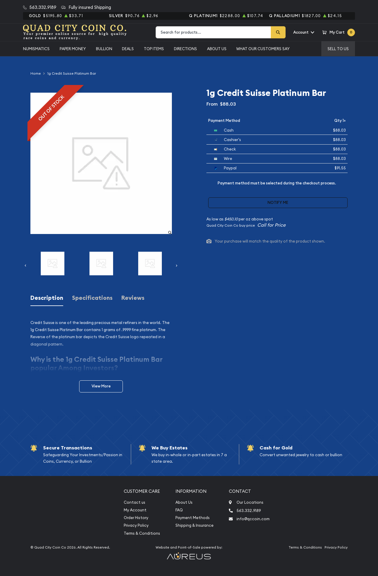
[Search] (278, 32)
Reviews (132, 297)
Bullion (104, 48)
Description (46, 297)
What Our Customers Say (263, 48)
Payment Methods (192, 517)
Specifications (92, 297)
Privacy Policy (136, 525)
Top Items (154, 48)
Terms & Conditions (142, 533)
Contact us (134, 502)
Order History (136, 517)
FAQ (179, 510)
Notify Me (278, 202)
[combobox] (213, 32)
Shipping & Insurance (194, 525)
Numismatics (36, 48)
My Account (135, 510)
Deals (128, 48)
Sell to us (338, 48)
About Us (217, 48)
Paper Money (73, 48)
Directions (185, 48)
